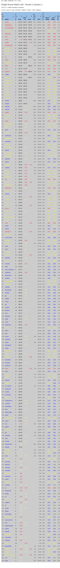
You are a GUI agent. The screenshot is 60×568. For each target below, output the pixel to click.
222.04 (20, 112)
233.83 (20, 191)
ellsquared (8, 482)
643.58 (25, 31)
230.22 (20, 199)
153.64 (20, 421)
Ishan (6, 377)
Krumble (7, 263)
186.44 (20, 362)
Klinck (6, 60)
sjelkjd (6, 127)
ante (6, 182)
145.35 (20, 342)
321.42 (25, 39)
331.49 (25, 89)
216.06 (20, 255)
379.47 (25, 83)
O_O (6, 68)
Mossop (7, 453)
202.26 (20, 327)
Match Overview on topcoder (16, 7)
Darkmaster (8, 80)
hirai (6, 523)
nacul (6, 249)
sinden (7, 348)
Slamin (7, 374)
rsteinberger (8, 514)
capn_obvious (8, 520)
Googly (7, 199)
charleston (8, 272)
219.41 (20, 86)
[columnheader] (2, 16)
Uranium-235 (8, 237)
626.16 (25, 45)
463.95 (30, 22)
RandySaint (8, 290)
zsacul (7, 421)
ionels (6, 415)
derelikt (7, 100)
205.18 (20, 310)
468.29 (30, 36)
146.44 (20, 429)
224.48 (20, 211)
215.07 (20, 106)
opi (6, 304)
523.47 (25, 28)
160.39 (20, 409)
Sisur (6, 438)
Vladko (7, 74)
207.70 (20, 156)
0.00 (21, 39)
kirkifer (7, 226)
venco (6, 39)
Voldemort (8, 365)
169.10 (20, 394)
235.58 (20, 182)
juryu (6, 260)
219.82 (20, 33)
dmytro (7, 243)
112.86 (20, 438)
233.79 (20, 194)
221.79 (20, 386)
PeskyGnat (8, 490)
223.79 (20, 217)
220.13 (20, 231)
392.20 (25, 92)
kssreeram (8, 83)
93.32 (20, 447)
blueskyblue (8, 406)
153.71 (20, 418)
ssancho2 (7, 234)
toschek (7, 441)
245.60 (20, 164)
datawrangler (8, 412)
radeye (7, 42)
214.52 (20, 263)
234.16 (20, 188)
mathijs (7, 22)
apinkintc (7, 159)
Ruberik (7, 31)
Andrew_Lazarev (9, 555)
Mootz (6, 368)
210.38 (20, 278)
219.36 (20, 240)
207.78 (20, 284)
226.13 (20, 374)
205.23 (20, 159)
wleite (6, 118)
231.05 (20, 57)
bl (5, 505)
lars (6, 179)
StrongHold (8, 345)
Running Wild (8, 185)
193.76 (20, 345)
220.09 (20, 234)
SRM (5, 0)
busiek (7, 342)
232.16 (20, 77)
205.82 (20, 83)
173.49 (20, 383)
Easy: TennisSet (16, 10)
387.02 (30, 77)
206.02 (20, 74)
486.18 (30, 28)
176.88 (20, 435)
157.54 (20, 415)
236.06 (20, 179)
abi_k (6, 313)
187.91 (20, 95)
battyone (7, 357)
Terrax (6, 301)
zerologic (7, 467)
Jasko (6, 322)
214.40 (20, 135)
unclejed (7, 485)
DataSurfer (8, 389)
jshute (6, 121)
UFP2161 (7, 450)
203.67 (20, 322)
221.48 (20, 226)
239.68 (20, 31)
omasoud (7, 115)
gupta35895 (8, 546)
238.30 (20, 121)
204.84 (20, 162)
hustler (7, 508)
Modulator (7, 176)
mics (6, 205)
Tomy (6, 92)
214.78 (20, 115)
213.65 (20, 60)
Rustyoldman (8, 444)
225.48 (20, 36)
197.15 (20, 68)
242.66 (20, 71)
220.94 (20, 228)
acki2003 (7, 258)
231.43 (20, 368)
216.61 (20, 249)
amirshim (7, 252)
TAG (6, 170)
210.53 (20, 150)
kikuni (6, 458)
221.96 (20, 223)
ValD (6, 354)
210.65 (20, 147)
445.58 (30, 31)
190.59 (20, 357)
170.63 (20, 389)
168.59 (20, 243)
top (2, 0)
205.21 (20, 304)
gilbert (6, 499)
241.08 (20, 118)
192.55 (20, 351)
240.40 (20, 22)
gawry (6, 543)
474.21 (30, 39)
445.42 (25, 63)
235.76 (20, 51)
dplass (7, 511)
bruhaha (7, 278)
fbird (6, 409)
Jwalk (6, 196)
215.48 (20, 132)
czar (6, 557)
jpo (6, 295)
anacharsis (8, 394)
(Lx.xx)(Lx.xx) (8, 147)
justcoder (7, 461)
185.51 (20, 365)
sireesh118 (8, 517)
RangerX (7, 310)
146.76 (20, 336)
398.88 (25, 80)
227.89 (20, 42)
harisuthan (8, 359)
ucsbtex (7, 391)
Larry (6, 54)
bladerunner (8, 188)
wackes (7, 211)
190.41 (20, 173)
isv (6, 496)
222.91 (20, 220)
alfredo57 (7, 464)
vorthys (7, 77)
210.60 (20, 275)
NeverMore (8, 537)
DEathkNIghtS (9, 281)
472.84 (25, 68)
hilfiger (7, 552)
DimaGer (7, 362)
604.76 (25, 25)
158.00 (20, 412)
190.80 (20, 354)
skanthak (7, 240)
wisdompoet (8, 534)
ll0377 (6, 330)
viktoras (7, 95)
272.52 (25, 95)
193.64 (20, 170)
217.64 (20, 92)
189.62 (20, 100)
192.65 (20, 348)
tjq (5, 488)
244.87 (20, 54)
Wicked (7, 293)
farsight (7, 103)
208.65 (20, 153)
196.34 (20, 432)
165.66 (20, 403)
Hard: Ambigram (36, 10)
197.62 (20, 333)
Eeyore (7, 228)
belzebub (7, 316)
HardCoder (8, 135)
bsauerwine (8, 275)
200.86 (20, 80)
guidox (7, 479)
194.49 (20, 167)
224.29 (20, 127)
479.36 (30, 25)
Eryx (6, 36)
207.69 (20, 287)
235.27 (20, 185)
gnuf (6, 333)
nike (6, 424)
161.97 (20, 141)
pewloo (7, 528)
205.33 (20, 301)
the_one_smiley (9, 217)
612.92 (25, 33)
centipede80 (8, 156)
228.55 (20, 205)
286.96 (25, 74)
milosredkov (8, 473)
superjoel (7, 284)
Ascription (7, 470)
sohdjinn (7, 502)
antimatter (7, 164)
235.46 (20, 45)
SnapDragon (8, 25)
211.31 (20, 272)
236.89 (20, 89)
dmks (6, 327)
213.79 (20, 138)
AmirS (6, 220)
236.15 (20, 124)
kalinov (7, 191)
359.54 (30, 71)
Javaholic (7, 403)
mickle (7, 86)
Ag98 (6, 319)
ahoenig (7, 106)
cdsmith (7, 194)
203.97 (20, 316)
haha (6, 223)
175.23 (20, 380)
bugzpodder (8, 138)
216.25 (20, 252)
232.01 (20, 196)
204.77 (20, 313)
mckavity (7, 540)
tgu (6, 432)
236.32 (20, 176)
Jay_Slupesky (8, 153)
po (5, 57)
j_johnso (7, 429)
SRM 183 (10, 0)
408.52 (30, 65)
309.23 (25, 54)
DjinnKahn (8, 231)
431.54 (30, 33)
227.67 (20, 208)
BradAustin (8, 325)
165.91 (20, 397)
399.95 (25, 60)
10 (16, 109)
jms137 (7, 208)
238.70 (20, 98)
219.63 (20, 237)
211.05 (20, 109)
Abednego (8, 51)
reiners (7, 336)
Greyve (7, 173)
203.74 (20, 319)
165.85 (20, 400)
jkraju (6, 560)
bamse (7, 162)
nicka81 (7, 549)
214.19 (20, 266)
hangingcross (8, 400)
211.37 (20, 269)
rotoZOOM (8, 63)
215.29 (20, 258)
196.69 (20, 339)
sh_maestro (8, 386)
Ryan (6, 89)
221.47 (20, 103)
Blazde (7, 150)
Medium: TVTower (26, 10)
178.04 (20, 371)
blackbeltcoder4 (9, 418)
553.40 (25, 51)
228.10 (20, 65)
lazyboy (7, 383)
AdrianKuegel (8, 45)
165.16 (20, 406)
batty (6, 266)
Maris (6, 65)
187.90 (20, 359)
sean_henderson (9, 269)
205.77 (20, 298)
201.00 (20, 330)
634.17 (25, 22)
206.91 (20, 290)
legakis (7, 112)
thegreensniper (9, 525)
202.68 (20, 325)
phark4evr (7, 476)
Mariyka (7, 447)
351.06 (25, 86)
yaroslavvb (8, 141)
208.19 (20, 281)
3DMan (7, 298)
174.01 (20, 130)
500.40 (30, 57)
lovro (6, 214)
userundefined (9, 124)
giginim (7, 426)
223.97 (20, 214)
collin (6, 456)
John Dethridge (9, 28)
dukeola (7, 531)
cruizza (7, 144)
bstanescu (8, 33)
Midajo (7, 493)
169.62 (20, 391)
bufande (7, 380)
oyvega (7, 307)
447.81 (25, 42)
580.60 (25, 48)
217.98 (20, 246)
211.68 (20, 63)
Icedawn (7, 167)
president (7, 435)
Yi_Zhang (7, 98)
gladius (7, 48)
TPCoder (7, 351)
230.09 (20, 48)
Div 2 (19, 0)
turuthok (7, 132)
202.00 (25, 98)
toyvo (6, 371)
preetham (7, 339)
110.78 (20, 441)
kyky (6, 202)
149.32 (20, 426)
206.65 (20, 293)
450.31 (25, 36)
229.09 (20, 202)
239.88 (20, 28)
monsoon (7, 255)
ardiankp (7, 287)
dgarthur (7, 71)
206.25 (20, 295)
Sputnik (7, 109)
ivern (6, 397)
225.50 (20, 377)
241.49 (20, 25)
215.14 (20, 260)
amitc (6, 246)
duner (6, 130)
